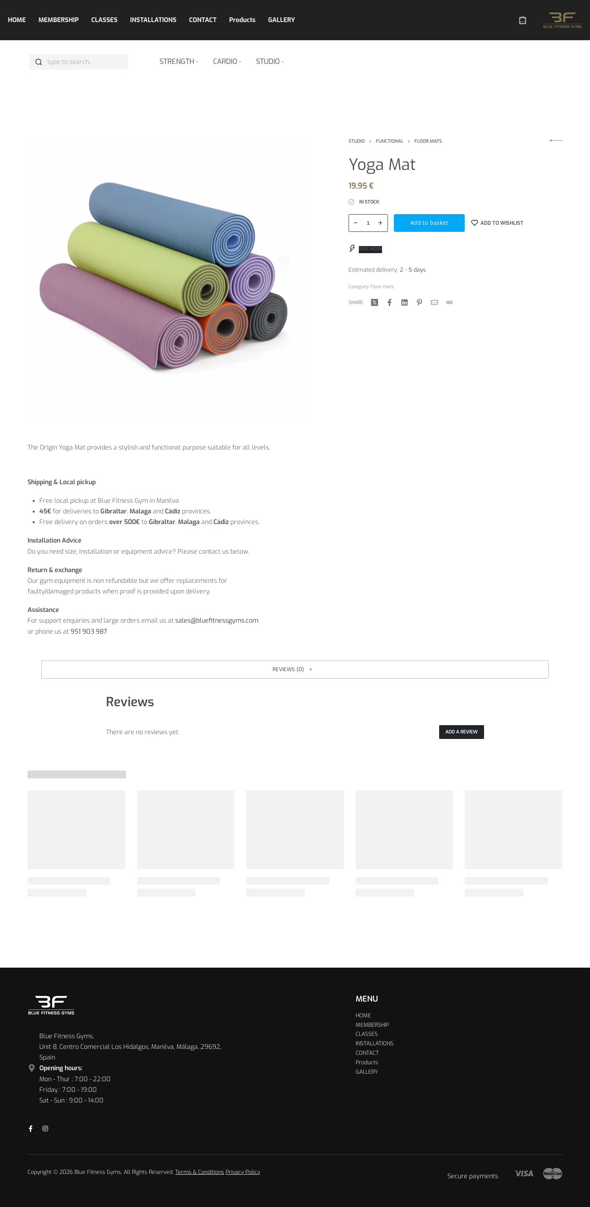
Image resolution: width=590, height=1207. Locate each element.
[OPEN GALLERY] (169, 281)
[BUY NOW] (365, 248)
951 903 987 (89, 631)
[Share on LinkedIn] (404, 302)
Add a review (461, 732)
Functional (389, 141)
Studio (357, 141)
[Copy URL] (449, 302)
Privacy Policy (243, 1172)
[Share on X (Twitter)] (374, 302)
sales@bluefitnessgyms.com (216, 620)
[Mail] (434, 302)
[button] (295, 669)
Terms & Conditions (199, 1172)
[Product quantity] (368, 223)
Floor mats (428, 141)
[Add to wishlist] (497, 223)
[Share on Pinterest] (419, 302)
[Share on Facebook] (389, 302)
